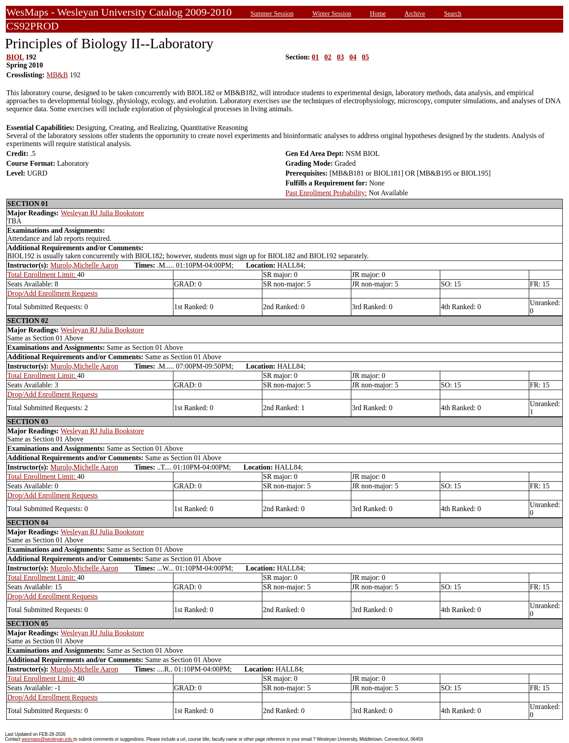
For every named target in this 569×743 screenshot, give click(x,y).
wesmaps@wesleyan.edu (47, 739)
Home (378, 13)
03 (340, 57)
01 (315, 57)
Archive (415, 13)
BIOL (15, 57)
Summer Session (271, 13)
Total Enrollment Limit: (42, 274)
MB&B (57, 75)
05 (365, 57)
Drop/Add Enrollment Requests (52, 293)
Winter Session (331, 13)
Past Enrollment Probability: (326, 193)
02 (328, 57)
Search (452, 13)
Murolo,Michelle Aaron (84, 265)
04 (353, 57)
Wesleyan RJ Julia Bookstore (102, 213)
